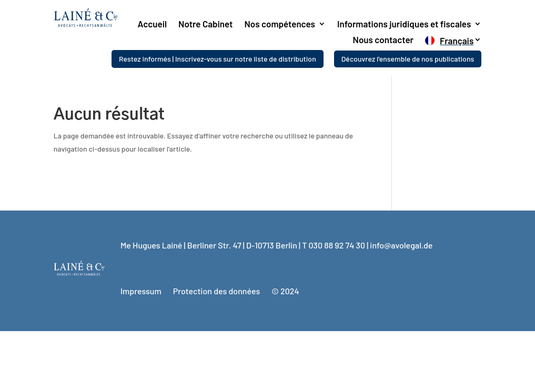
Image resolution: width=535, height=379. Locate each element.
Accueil (152, 24)
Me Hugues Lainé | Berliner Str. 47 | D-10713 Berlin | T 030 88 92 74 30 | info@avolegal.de (276, 245)
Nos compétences (279, 24)
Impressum (140, 291)
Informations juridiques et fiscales (404, 24)
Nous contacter (383, 40)
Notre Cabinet (205, 24)
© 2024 (285, 291)
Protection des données (216, 291)
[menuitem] (453, 42)
